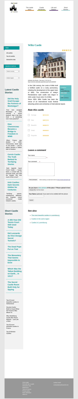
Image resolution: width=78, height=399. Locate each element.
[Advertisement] (39, 29)
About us (24, 394)
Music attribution (26, 392)
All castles (9, 53)
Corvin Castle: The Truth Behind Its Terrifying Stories (14, 159)
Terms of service (26, 389)
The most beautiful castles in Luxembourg (45, 218)
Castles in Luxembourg (39, 225)
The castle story (29, 8)
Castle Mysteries (41, 8)
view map (64, 93)
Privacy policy (26, 391)
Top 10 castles (10, 56)
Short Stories (65, 8)
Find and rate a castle (28, 384)
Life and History (53, 8)
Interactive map (10, 59)
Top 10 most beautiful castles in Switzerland (12, 301)
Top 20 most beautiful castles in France (12, 326)
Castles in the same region (40, 221)
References (25, 387)
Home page (25, 382)
